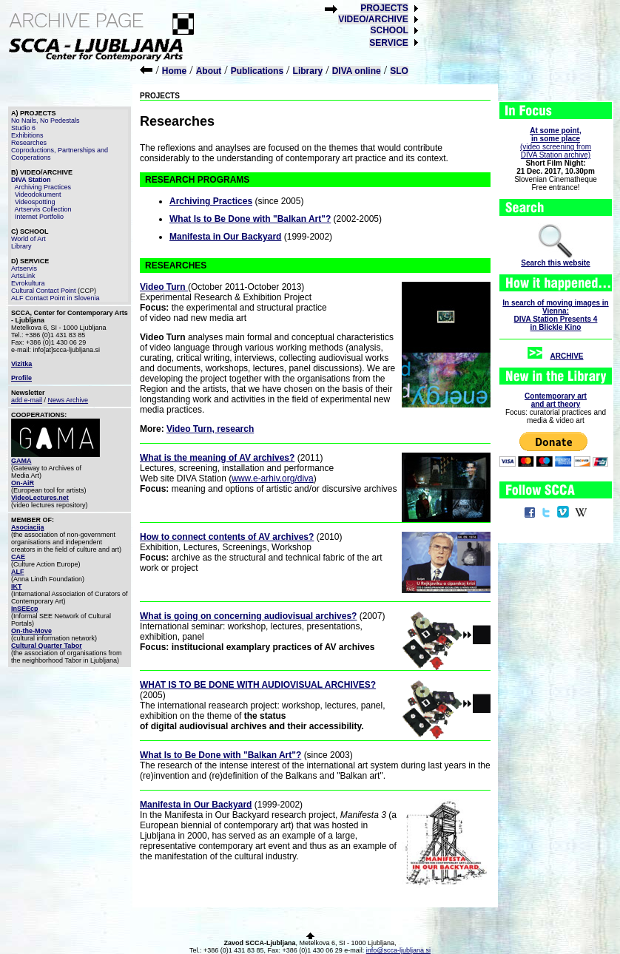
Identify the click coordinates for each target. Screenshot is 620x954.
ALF (17, 571)
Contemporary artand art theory (556, 400)
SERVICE (388, 43)
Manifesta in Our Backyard (225, 236)
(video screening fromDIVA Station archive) (555, 142)
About (209, 71)
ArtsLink (23, 276)
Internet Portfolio (39, 216)
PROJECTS (384, 8)
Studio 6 (23, 128)
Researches (29, 142)
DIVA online (356, 71)
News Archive (68, 400)
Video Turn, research (210, 429)
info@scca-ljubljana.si (398, 950)
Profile (21, 378)
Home (174, 71)
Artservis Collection (43, 209)
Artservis (24, 268)
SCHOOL (389, 30)
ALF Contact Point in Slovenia (55, 298)
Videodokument (38, 194)
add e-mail (26, 400)
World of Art (28, 239)
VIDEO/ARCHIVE (373, 19)
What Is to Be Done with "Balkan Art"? (250, 219)
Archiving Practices (43, 187)
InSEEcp (24, 608)
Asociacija (27, 527)
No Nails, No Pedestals (45, 120)
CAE (18, 557)
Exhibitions (27, 135)
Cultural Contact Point (43, 290)
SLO (399, 71)
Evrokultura (28, 283)
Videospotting (35, 202)
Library (308, 71)
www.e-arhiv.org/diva (272, 478)
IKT (16, 586)
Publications (257, 71)
